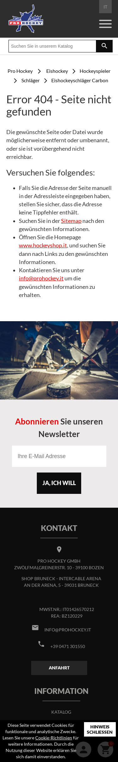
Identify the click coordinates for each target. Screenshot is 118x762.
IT (105, 6)
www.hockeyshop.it (43, 245)
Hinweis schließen (100, 729)
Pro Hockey (20, 71)
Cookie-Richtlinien (53, 737)
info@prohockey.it (41, 278)
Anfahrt (59, 667)
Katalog (61, 712)
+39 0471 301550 (67, 646)
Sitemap (71, 221)
